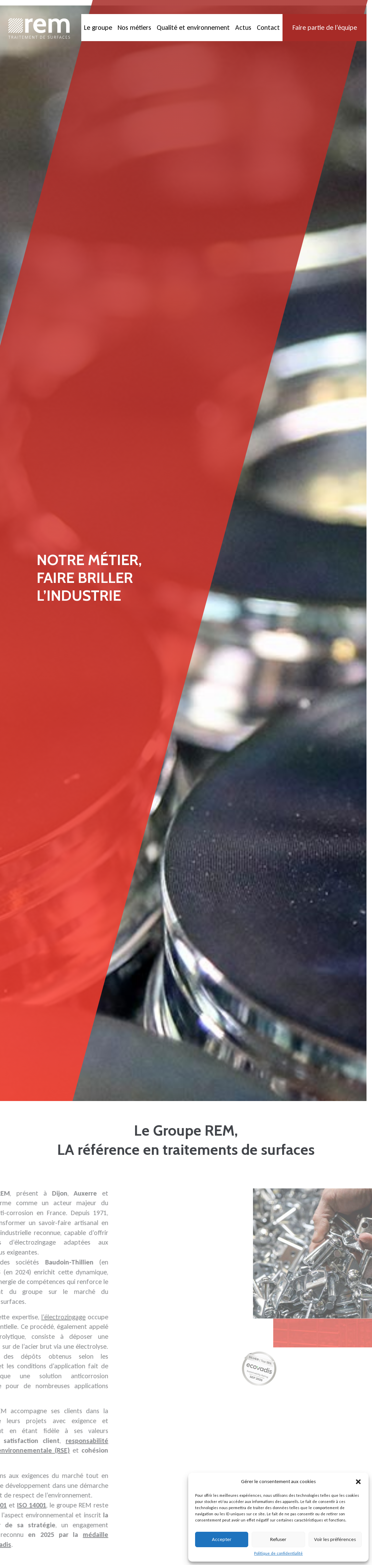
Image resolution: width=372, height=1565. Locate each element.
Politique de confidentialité (278, 1553)
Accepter (221, 1539)
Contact (268, 27)
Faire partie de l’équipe (324, 27)
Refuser (278, 1539)
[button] (358, 1481)
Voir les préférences (335, 1539)
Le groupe (98, 27)
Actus (243, 27)
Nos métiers (134, 27)
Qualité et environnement (193, 27)
